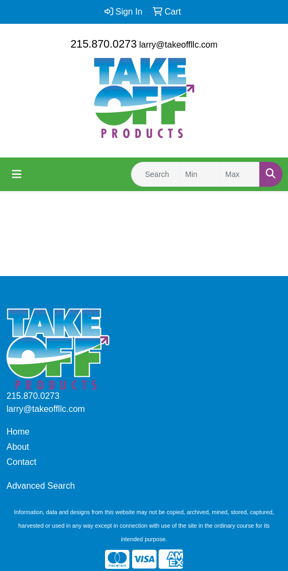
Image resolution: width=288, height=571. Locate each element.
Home (18, 431)
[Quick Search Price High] (239, 174)
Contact (21, 462)
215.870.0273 (103, 44)
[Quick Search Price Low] (199, 174)
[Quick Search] (155, 174)
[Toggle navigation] (16, 174)
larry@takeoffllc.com (178, 44)
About (17, 446)
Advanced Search (40, 485)
